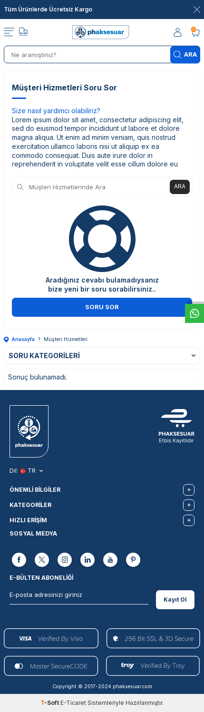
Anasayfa (19, 339)
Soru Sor (102, 307)
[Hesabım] (178, 32)
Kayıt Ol (175, 599)
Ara (185, 54)
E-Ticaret (73, 702)
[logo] (102, 32)
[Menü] (9, 32)
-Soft (50, 702)
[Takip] (23, 33)
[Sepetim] (195, 32)
